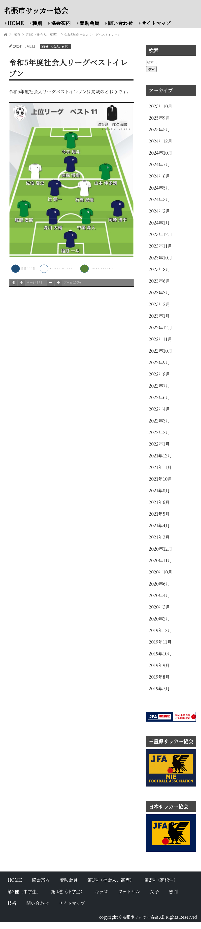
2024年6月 (159, 176)
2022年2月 (159, 432)
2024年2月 (159, 211)
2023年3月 (159, 292)
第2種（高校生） (161, 879)
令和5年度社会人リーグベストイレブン (92, 34)
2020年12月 (160, 548)
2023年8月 (159, 269)
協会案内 (61, 23)
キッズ (101, 891)
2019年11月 (160, 642)
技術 (11, 903)
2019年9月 (159, 665)
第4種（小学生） (68, 891)
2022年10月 (160, 350)
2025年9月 (159, 117)
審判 (173, 891)
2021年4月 (159, 525)
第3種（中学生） (24, 891)
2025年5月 (159, 129)
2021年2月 (159, 537)
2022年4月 (159, 409)
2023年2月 (159, 304)
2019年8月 (159, 677)
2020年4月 (159, 595)
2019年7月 (159, 688)
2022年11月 (160, 339)
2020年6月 (159, 583)
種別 (37, 23)
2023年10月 (160, 257)
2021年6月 (159, 502)
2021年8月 (159, 490)
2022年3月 (159, 420)
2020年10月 (160, 572)
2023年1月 (159, 315)
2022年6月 (159, 397)
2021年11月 (160, 467)
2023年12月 (160, 234)
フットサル (129, 891)
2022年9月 (159, 362)
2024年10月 (160, 152)
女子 (154, 891)
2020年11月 (160, 560)
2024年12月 (160, 141)
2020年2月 (159, 618)
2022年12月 (160, 327)
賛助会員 (89, 23)
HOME (15, 23)
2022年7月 (159, 385)
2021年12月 (160, 455)
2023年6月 (159, 281)
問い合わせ (120, 23)
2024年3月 (159, 199)
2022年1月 (159, 444)
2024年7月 (159, 164)
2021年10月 (160, 479)
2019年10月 (160, 653)
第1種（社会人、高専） (42, 34)
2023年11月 (160, 246)
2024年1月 (159, 222)
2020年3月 (159, 607)
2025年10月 (160, 106)
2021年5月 (159, 513)
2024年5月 (159, 187)
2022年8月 (159, 374)
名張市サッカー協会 (36, 10)
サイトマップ (156, 23)
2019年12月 (160, 630)
